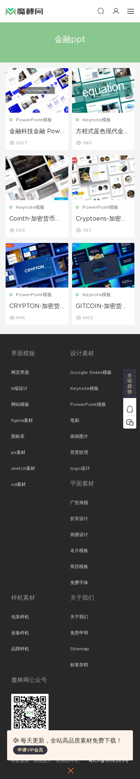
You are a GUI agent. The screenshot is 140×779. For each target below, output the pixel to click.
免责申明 (79, 633)
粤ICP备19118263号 (108, 761)
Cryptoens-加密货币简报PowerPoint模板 (102, 219)
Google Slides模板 (91, 372)
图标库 (18, 436)
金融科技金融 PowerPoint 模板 (36, 131)
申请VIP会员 (30, 750)
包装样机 (20, 617)
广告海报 (79, 502)
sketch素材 (23, 468)
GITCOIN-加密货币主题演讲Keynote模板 (102, 306)
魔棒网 (24, 11)
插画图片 (79, 436)
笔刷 (74, 420)
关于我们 (79, 617)
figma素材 (22, 420)
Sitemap (79, 649)
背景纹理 (79, 452)
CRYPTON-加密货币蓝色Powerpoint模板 (35, 306)
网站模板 (20, 404)
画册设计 (79, 534)
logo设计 (80, 468)
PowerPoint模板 (34, 120)
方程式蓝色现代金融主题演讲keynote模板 (103, 131)
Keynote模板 (97, 120)
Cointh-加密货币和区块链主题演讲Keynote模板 (36, 219)
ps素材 (18, 452)
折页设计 (79, 518)
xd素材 (18, 484)
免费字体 (79, 582)
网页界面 (20, 372)
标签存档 (79, 665)
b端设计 (19, 388)
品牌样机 (20, 649)
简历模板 (79, 566)
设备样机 (20, 633)
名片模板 (79, 550)
